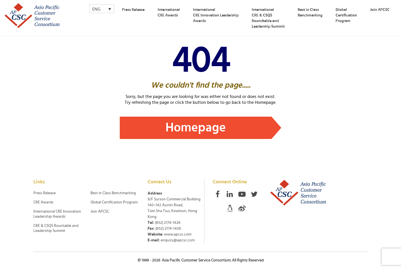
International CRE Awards (169, 12)
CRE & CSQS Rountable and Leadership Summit (56, 228)
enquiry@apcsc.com (178, 240)
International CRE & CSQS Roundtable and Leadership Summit (268, 18)
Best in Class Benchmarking (310, 12)
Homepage (195, 127)
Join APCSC (380, 10)
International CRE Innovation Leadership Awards (216, 15)
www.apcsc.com (177, 234)
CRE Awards (43, 202)
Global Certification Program (346, 15)
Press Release (133, 10)
